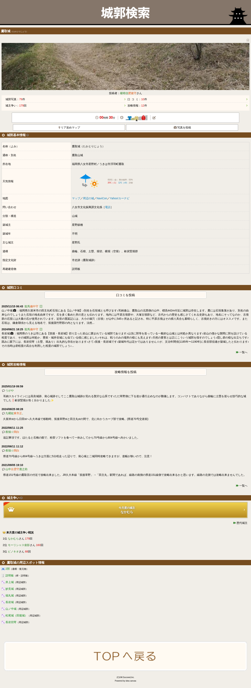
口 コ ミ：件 (137, 99)
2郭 (7, 568)
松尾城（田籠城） (16, 615)
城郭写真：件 (15, 99)
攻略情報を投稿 (125, 372)
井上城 (9, 582)
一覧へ (243, 352)
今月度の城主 (124, 508)
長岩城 (9, 602)
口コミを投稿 (125, 295)
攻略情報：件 (137, 105)
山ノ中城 (10, 608)
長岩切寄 (10, 622)
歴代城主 (241, 522)
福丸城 (9, 595)
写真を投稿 (182, 127)
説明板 (9, 575)
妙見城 (9, 588)
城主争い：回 (15, 105)
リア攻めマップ (69, 127)
